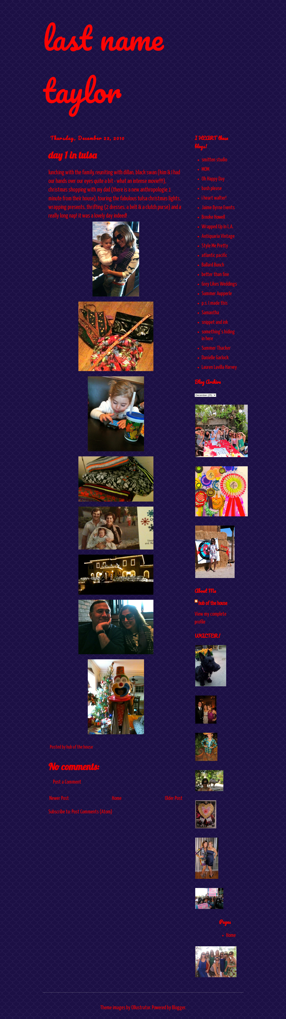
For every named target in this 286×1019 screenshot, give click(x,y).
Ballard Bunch (213, 265)
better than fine (215, 274)
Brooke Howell (213, 217)
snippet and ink (215, 322)
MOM (205, 169)
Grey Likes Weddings (219, 284)
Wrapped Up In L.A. (217, 226)
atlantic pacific (214, 255)
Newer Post (59, 798)
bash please (212, 188)
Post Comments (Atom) (92, 812)
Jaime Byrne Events (218, 207)
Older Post (173, 798)
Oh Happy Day (213, 179)
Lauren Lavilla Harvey (219, 367)
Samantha (210, 312)
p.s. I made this (214, 303)
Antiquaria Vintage (218, 236)
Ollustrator (140, 1007)
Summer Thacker (216, 348)
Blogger (178, 1007)
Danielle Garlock (215, 357)
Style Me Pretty (215, 246)
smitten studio (214, 159)
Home (117, 798)
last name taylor (103, 64)
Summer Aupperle (217, 293)
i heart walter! (214, 198)
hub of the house (212, 603)
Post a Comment (67, 782)
